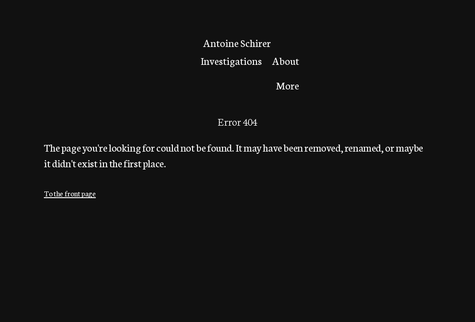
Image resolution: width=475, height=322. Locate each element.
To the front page (69, 193)
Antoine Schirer (237, 43)
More (287, 85)
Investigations (231, 60)
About (285, 60)
